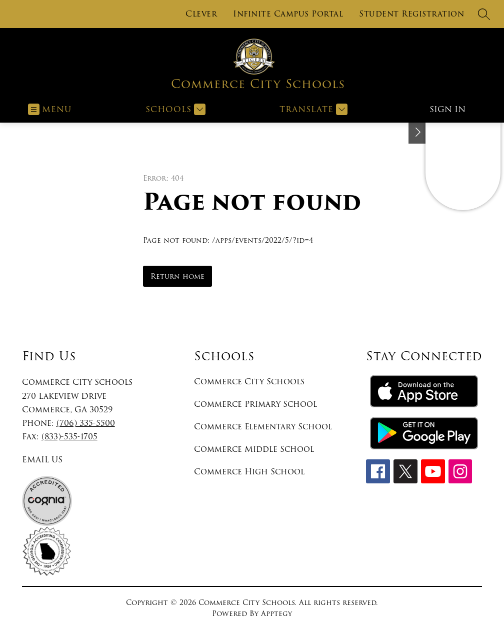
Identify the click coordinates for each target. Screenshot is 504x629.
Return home (177, 276)
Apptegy (276, 613)
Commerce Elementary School (263, 426)
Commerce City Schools (249, 381)
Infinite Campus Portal (288, 14)
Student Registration (411, 14)
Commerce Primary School (255, 404)
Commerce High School (249, 471)
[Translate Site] (312, 109)
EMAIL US (42, 459)
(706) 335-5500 (85, 423)
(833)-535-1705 (70, 436)
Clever (201, 14)
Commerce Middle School (254, 449)
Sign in (448, 109)
